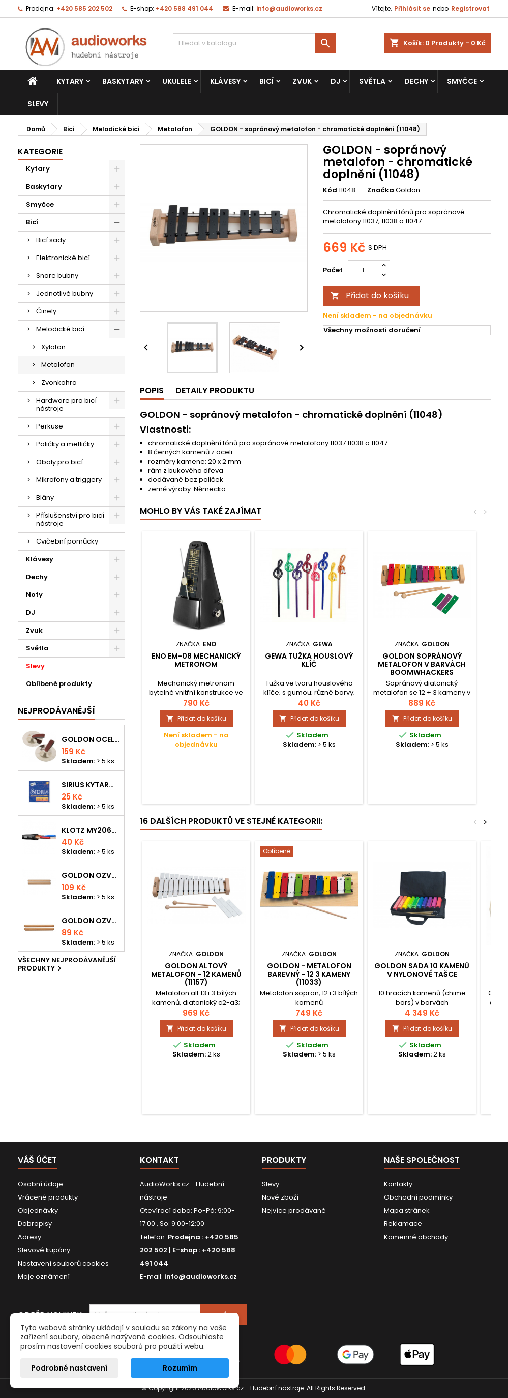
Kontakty (398, 1184)
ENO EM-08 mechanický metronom (196, 660)
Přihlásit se (412, 8)
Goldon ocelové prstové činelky (91, 739)
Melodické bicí (60, 329)
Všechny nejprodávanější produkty (67, 965)
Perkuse (49, 426)
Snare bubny (57, 275)
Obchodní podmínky (418, 1197)
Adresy (29, 1237)
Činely (46, 311)
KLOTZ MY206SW (91, 830)
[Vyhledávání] (254, 43)
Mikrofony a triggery (69, 479)
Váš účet (37, 1160)
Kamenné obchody (416, 1237)
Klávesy (225, 81)
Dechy (416, 81)
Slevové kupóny (44, 1250)
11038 (355, 443)
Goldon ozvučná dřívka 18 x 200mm (91, 875)
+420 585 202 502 (84, 8)
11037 (338, 443)
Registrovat (470, 8)
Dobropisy (35, 1224)
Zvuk (302, 81)
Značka (380, 190)
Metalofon (58, 364)
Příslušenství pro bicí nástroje (70, 519)
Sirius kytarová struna (91, 785)
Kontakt (159, 1160)
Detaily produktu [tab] (214, 390)
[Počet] (363, 270)
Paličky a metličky (65, 444)
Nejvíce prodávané (294, 1210)
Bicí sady (51, 240)
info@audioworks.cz (289, 8)
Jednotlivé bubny (64, 293)
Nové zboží (280, 1197)
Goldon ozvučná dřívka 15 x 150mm (91, 921)
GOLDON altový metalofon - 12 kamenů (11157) (196, 974)
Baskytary (122, 81)
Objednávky (38, 1210)
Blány (45, 497)
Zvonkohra (59, 382)
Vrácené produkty (48, 1197)
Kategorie (40, 151)
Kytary (69, 81)
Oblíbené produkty (59, 684)
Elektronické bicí (63, 258)
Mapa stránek (407, 1210)
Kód (330, 190)
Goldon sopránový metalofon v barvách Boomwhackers (422, 664)
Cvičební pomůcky (67, 541)
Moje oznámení (44, 1276)
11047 (379, 443)
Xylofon (53, 347)
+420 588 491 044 (184, 8)
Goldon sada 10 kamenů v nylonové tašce (421, 970)
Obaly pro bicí (59, 462)
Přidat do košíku (370, 295)
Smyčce (462, 81)
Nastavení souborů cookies (63, 1263)
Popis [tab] (152, 390)
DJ (335, 81)
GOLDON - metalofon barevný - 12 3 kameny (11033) (309, 974)
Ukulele (176, 81)
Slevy (37, 104)
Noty (34, 595)
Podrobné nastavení (69, 1368)
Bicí (266, 81)
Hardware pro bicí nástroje (66, 404)
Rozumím (180, 1368)
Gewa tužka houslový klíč (309, 660)
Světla (372, 81)
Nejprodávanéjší (56, 711)
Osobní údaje (40, 1184)
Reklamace (403, 1224)
